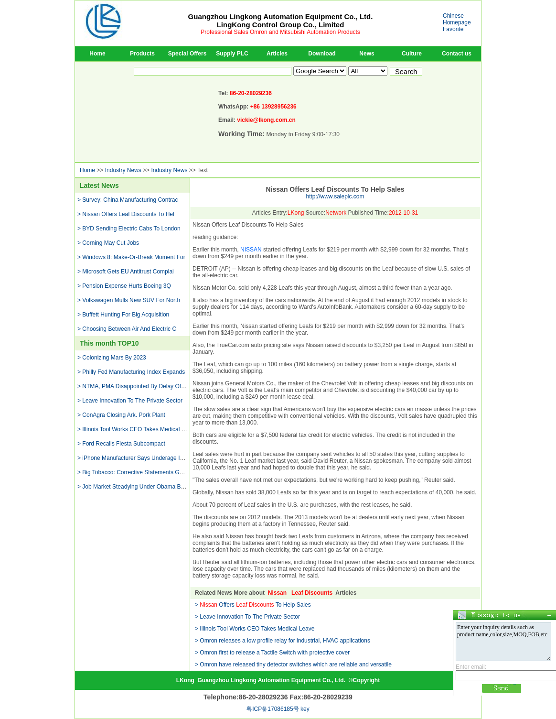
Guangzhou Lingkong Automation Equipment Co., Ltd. (271, 680)
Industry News (123, 170)
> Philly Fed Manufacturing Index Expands (131, 372)
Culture (412, 53)
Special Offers (187, 53)
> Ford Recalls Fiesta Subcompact (121, 443)
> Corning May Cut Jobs (108, 243)
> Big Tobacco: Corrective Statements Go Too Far (140, 472)
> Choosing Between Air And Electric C (126, 329)
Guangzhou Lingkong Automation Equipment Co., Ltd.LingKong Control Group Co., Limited (280, 20)
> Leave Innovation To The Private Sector (129, 400)
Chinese (453, 15)
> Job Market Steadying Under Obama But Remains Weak (151, 486)
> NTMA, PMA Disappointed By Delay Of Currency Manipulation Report (168, 386)
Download (321, 53)
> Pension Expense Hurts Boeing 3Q (124, 286)
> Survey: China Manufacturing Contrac (127, 199)
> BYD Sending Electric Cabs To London (129, 228)
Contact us (456, 53)
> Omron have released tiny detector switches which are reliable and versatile (293, 664)
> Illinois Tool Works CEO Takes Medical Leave (137, 429)
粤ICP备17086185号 (272, 709)
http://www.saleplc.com (335, 196)
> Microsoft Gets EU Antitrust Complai (125, 271)
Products (142, 53)
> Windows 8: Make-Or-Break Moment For (131, 257)
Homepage (457, 22)
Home (97, 53)
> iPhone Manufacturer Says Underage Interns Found (145, 458)
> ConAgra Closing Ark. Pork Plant (121, 415)
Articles (277, 53)
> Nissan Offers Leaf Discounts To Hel (125, 214)
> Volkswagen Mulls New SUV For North (128, 300)
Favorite (453, 29)
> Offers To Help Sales (253, 604)
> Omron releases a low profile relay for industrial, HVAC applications (282, 640)
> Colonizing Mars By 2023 (111, 357)
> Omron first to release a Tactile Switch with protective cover (272, 652)
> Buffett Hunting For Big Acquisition (123, 314)
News (366, 53)
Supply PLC (232, 53)
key (305, 709)
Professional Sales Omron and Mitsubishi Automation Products (280, 32)
